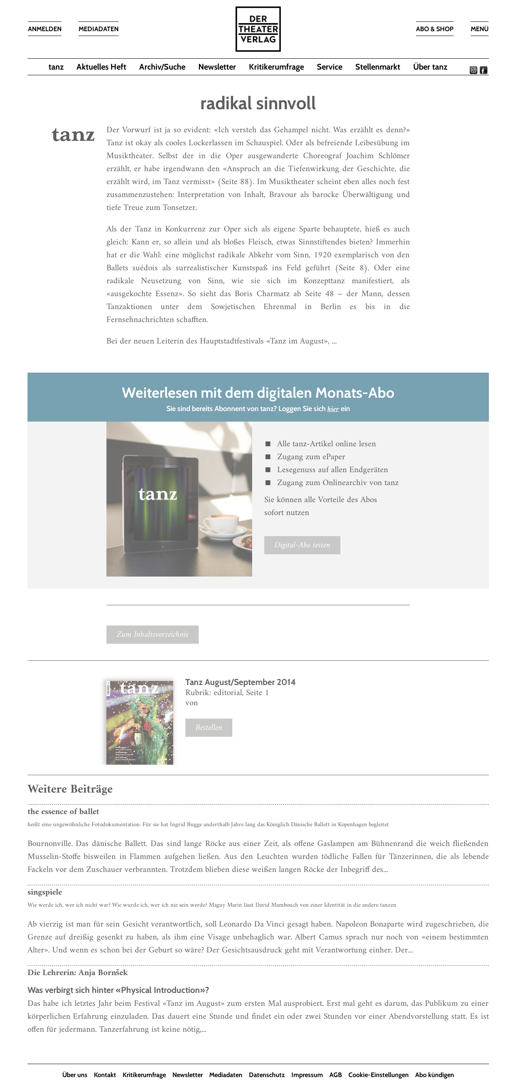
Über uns (74, 1075)
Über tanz (430, 67)
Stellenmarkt (377, 67)
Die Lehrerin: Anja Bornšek (78, 972)
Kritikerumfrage (276, 67)
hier (333, 409)
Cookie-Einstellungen (378, 1075)
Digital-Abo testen (302, 545)
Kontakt (105, 1075)
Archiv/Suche (162, 67)
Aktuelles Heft (101, 67)
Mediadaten (225, 1075)
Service (329, 67)
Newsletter (217, 67)
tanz (56, 67)
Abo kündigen (434, 1075)
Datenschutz (267, 1075)
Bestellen (208, 727)
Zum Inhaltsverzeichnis (153, 634)
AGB (335, 1075)
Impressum (307, 1075)
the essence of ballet (63, 811)
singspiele (45, 892)
